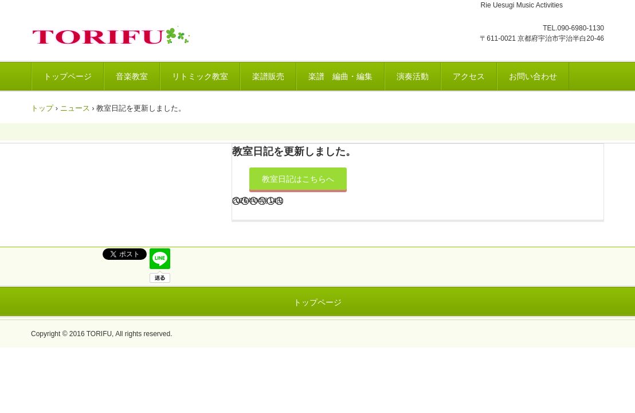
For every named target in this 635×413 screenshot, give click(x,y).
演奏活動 (413, 76)
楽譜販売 (268, 76)
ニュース (75, 108)
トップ (42, 108)
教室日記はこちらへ (298, 179)
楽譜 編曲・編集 (340, 76)
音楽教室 (132, 76)
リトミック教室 (200, 76)
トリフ (113, 36)
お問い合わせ (533, 76)
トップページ (68, 76)
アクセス (469, 76)
